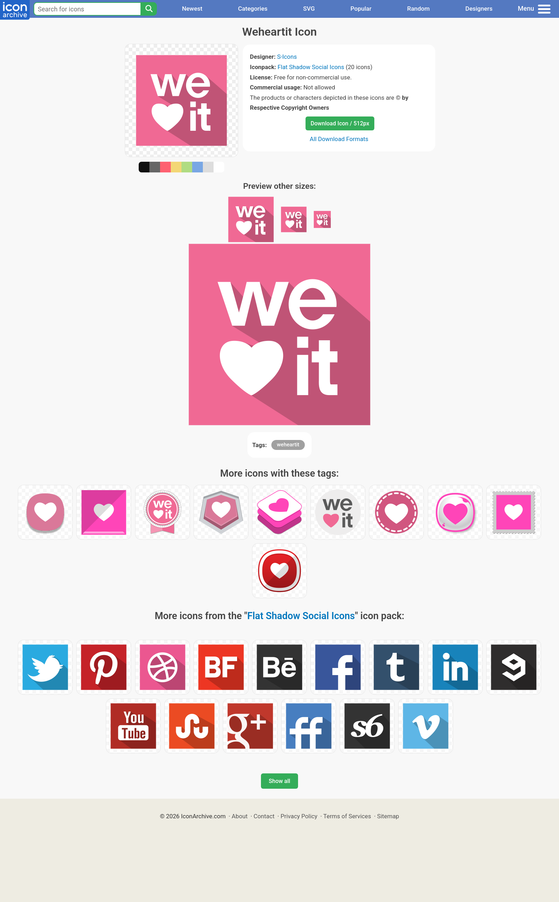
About (240, 816)
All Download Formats (339, 138)
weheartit (288, 444)
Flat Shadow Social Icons (311, 67)
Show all (279, 781)
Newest (192, 8)
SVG (309, 8)
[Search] (148, 9)
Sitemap (388, 816)
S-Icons (287, 56)
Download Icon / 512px (340, 123)
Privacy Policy (299, 816)
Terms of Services (347, 816)
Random (418, 8)
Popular (360, 8)
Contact (264, 816)
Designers (478, 8)
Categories (253, 8)
